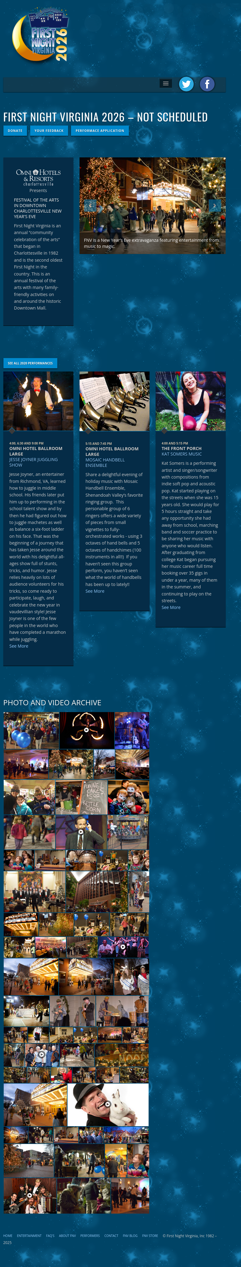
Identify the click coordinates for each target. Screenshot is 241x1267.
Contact (111, 1236)
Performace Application (100, 131)
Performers (90, 1236)
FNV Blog (130, 1236)
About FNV (67, 1236)
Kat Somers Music (182, 454)
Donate (15, 131)
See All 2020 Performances (30, 363)
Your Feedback (49, 131)
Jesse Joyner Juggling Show (34, 462)
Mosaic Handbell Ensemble (105, 462)
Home (8, 1236)
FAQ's (50, 1236)
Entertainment (29, 1236)
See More (19, 646)
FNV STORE (150, 1236)
